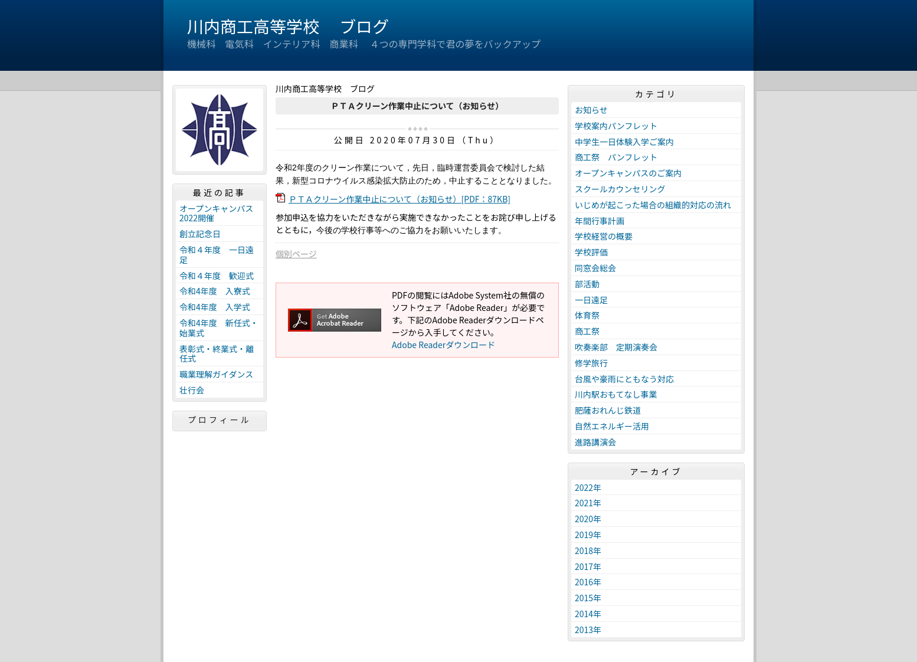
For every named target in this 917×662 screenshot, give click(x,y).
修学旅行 (591, 363)
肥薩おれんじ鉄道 (608, 410)
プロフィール (219, 419)
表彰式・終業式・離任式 (216, 354)
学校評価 (591, 252)
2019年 (588, 534)
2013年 (588, 629)
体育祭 (587, 315)
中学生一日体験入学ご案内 (624, 142)
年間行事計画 (599, 221)
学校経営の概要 (604, 236)
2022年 (588, 487)
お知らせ (591, 110)
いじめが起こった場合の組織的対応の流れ (653, 205)
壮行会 (191, 390)
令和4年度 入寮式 (214, 291)
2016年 (588, 582)
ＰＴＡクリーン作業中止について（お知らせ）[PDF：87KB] (399, 199)
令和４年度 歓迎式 (216, 275)
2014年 (588, 614)
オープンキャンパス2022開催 (216, 213)
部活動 (587, 284)
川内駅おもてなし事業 (616, 394)
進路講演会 (595, 442)
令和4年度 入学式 (214, 307)
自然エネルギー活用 (612, 426)
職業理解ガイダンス (216, 374)
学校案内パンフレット (616, 126)
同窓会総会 (595, 268)
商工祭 (587, 331)
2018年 (588, 550)
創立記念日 (200, 234)
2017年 (588, 566)
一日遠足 (591, 300)
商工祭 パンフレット (616, 157)
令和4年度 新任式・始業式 (218, 328)
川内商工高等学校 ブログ (288, 26)
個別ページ (296, 254)
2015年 (588, 598)
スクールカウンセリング (620, 189)
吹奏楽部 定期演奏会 (616, 347)
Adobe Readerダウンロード (443, 344)
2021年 (588, 503)
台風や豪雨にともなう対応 (624, 379)
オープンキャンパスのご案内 (628, 173)
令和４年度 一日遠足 (216, 255)
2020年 (588, 519)
